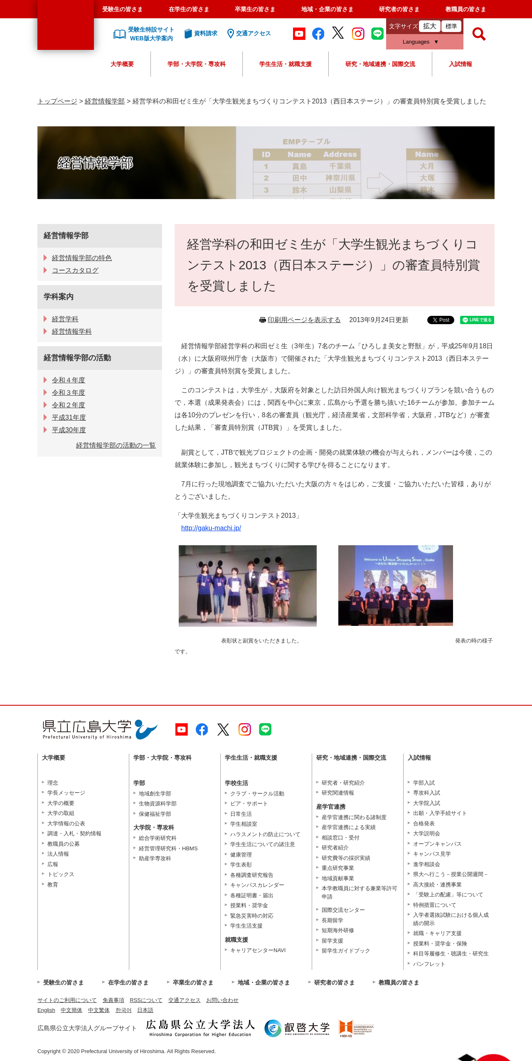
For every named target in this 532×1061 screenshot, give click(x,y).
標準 (451, 26)
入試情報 (460, 64)
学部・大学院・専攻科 (196, 64)
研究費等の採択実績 (346, 858)
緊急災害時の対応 (251, 916)
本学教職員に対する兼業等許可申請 (359, 892)
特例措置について (434, 905)
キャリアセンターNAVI (258, 950)
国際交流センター (343, 910)
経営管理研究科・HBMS (168, 848)
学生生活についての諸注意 (262, 844)
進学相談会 (426, 864)
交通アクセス (184, 1000)
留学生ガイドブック (346, 951)
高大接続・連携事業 (437, 884)
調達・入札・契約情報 (74, 833)
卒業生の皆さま (255, 9)
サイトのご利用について (67, 1000)
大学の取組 (60, 813)
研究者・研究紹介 (343, 783)
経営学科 (65, 318)
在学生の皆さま (189, 9)
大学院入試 (426, 803)
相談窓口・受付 (341, 838)
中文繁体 (99, 1010)
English (46, 1010)
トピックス (60, 874)
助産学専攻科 (155, 858)
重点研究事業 (338, 868)
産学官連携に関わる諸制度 (354, 817)
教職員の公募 (63, 844)
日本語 (145, 1010)
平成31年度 (69, 417)
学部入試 (424, 783)
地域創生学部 (155, 793)
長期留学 (332, 920)
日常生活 (241, 814)
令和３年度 (68, 392)
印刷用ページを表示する (304, 319)
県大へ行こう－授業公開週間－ (451, 874)
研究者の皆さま (399, 9)
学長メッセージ (66, 793)
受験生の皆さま (122, 9)
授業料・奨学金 (249, 905)
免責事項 (113, 1000)
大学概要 (122, 64)
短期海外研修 (338, 930)
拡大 (429, 26)
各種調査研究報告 (251, 875)
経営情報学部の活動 (77, 358)
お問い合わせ (222, 1000)
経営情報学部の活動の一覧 (116, 445)
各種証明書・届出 (251, 895)
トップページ (57, 101)
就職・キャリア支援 (437, 933)
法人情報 (58, 854)
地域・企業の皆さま (327, 9)
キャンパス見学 (432, 854)
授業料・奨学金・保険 (440, 943)
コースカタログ (75, 270)
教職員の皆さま (466, 9)
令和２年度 (68, 405)
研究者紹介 (335, 847)
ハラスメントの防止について (265, 834)
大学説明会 (426, 833)
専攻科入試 (426, 793)
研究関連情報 (338, 793)
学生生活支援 (246, 926)
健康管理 (241, 855)
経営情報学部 (105, 101)
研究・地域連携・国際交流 (380, 64)
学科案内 (59, 297)
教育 (52, 884)
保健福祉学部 (155, 814)
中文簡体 (71, 1010)
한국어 (124, 1010)
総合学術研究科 (158, 838)
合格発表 (424, 823)
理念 (52, 783)
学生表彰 (241, 865)
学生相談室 (243, 824)
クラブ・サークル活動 (257, 793)
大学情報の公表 (66, 823)
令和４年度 (68, 380)
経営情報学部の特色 (82, 257)
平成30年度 (69, 429)
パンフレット (429, 964)
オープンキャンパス (437, 844)
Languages (416, 42)
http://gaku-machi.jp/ (211, 528)
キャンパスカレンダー (257, 885)
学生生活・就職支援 (285, 64)
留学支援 (332, 941)
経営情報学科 (72, 331)
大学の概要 (60, 803)
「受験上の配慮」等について (448, 894)
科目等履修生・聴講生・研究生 (451, 953)
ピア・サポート (249, 803)
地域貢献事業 (338, 878)
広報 (52, 864)
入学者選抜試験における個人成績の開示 (451, 919)
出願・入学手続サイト (440, 813)
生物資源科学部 (158, 803)
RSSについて (146, 1000)
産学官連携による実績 (349, 827)
